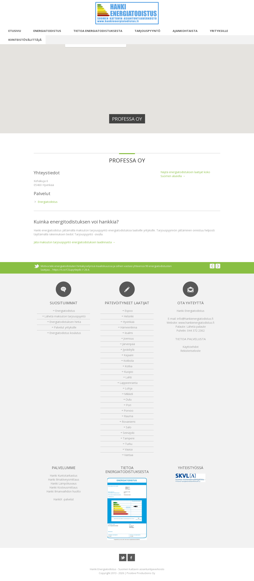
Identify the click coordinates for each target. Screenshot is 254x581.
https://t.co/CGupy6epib (66, 269)
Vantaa (128, 455)
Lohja (128, 388)
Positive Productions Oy (141, 573)
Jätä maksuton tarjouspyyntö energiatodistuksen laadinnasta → (74, 242)
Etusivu (12, 31)
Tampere (129, 438)
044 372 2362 (196, 330)
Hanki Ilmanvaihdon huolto (63, 491)
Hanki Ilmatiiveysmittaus (63, 479)
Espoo (129, 311)
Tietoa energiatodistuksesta (95, 31)
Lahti (128, 377)
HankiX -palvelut (63, 499)
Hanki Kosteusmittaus (63, 487)
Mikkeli (128, 394)
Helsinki (129, 316)
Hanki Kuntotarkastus (63, 475)
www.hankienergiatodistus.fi (196, 322)
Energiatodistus (45, 31)
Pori (128, 405)
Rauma (128, 416)
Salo (128, 427)
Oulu (129, 399)
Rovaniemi (128, 422)
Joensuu (128, 338)
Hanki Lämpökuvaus (64, 483)
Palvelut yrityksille (65, 327)
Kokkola (128, 361)
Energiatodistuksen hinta (65, 322)
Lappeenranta (129, 383)
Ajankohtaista (182, 31)
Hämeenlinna (128, 327)
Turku (128, 444)
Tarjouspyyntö (145, 31)
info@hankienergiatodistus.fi (195, 319)
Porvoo (128, 410)
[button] (119, 132)
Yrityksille (216, 31)
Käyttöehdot (191, 347)
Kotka (128, 366)
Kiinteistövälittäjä (23, 40)
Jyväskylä (128, 349)
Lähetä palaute (196, 326)
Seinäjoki (128, 433)
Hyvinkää (128, 322)
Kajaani (128, 355)
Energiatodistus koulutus (65, 333)
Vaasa (129, 449)
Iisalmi (129, 333)
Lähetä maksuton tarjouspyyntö (65, 316)
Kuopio (128, 372)
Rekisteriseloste (190, 351)
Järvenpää (128, 344)
